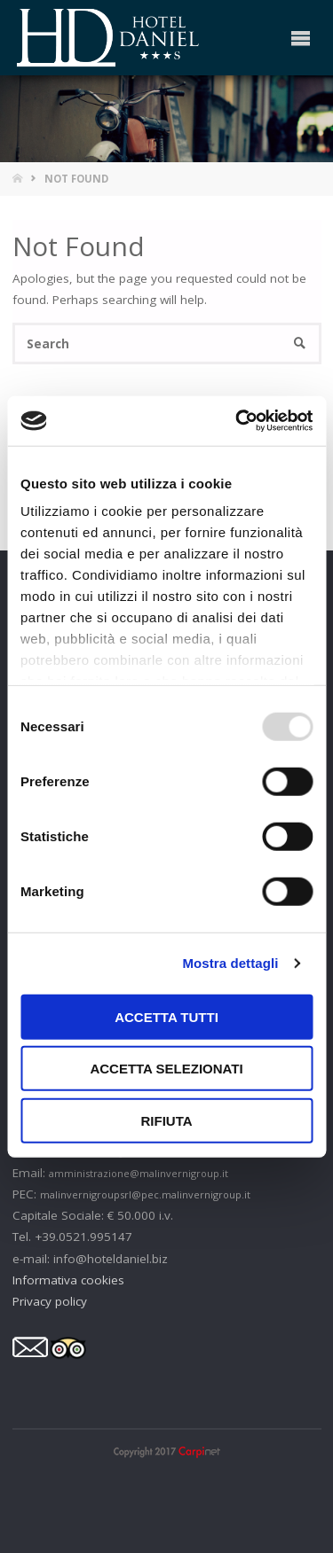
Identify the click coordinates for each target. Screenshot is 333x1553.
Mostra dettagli (230, 963)
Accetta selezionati (166, 1068)
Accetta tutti (166, 1016)
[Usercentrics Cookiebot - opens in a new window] (237, 421)
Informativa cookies (68, 1280)
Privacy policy (49, 1301)
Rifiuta (166, 1120)
